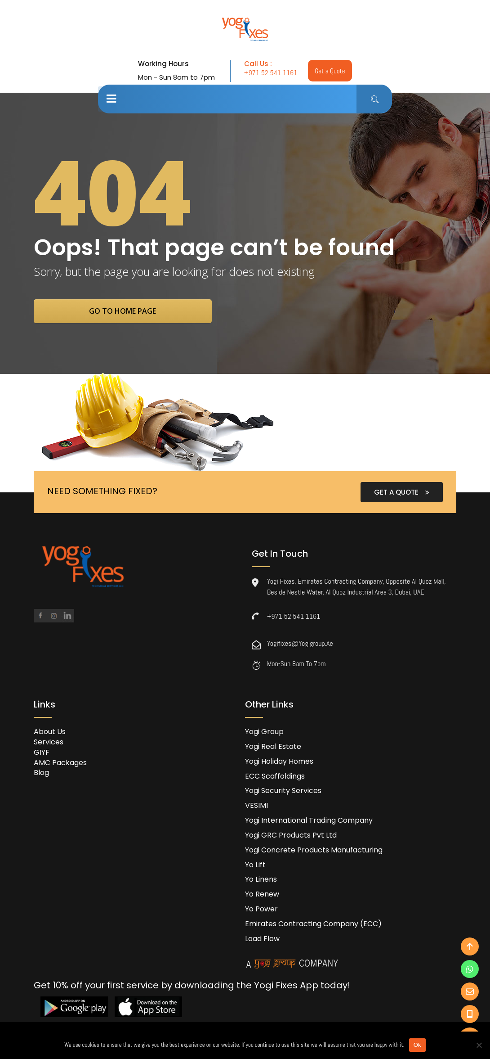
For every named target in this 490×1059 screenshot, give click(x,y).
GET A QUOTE (401, 493)
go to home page (129, 311)
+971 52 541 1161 (269, 72)
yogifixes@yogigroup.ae (300, 644)
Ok (417, 1044)
